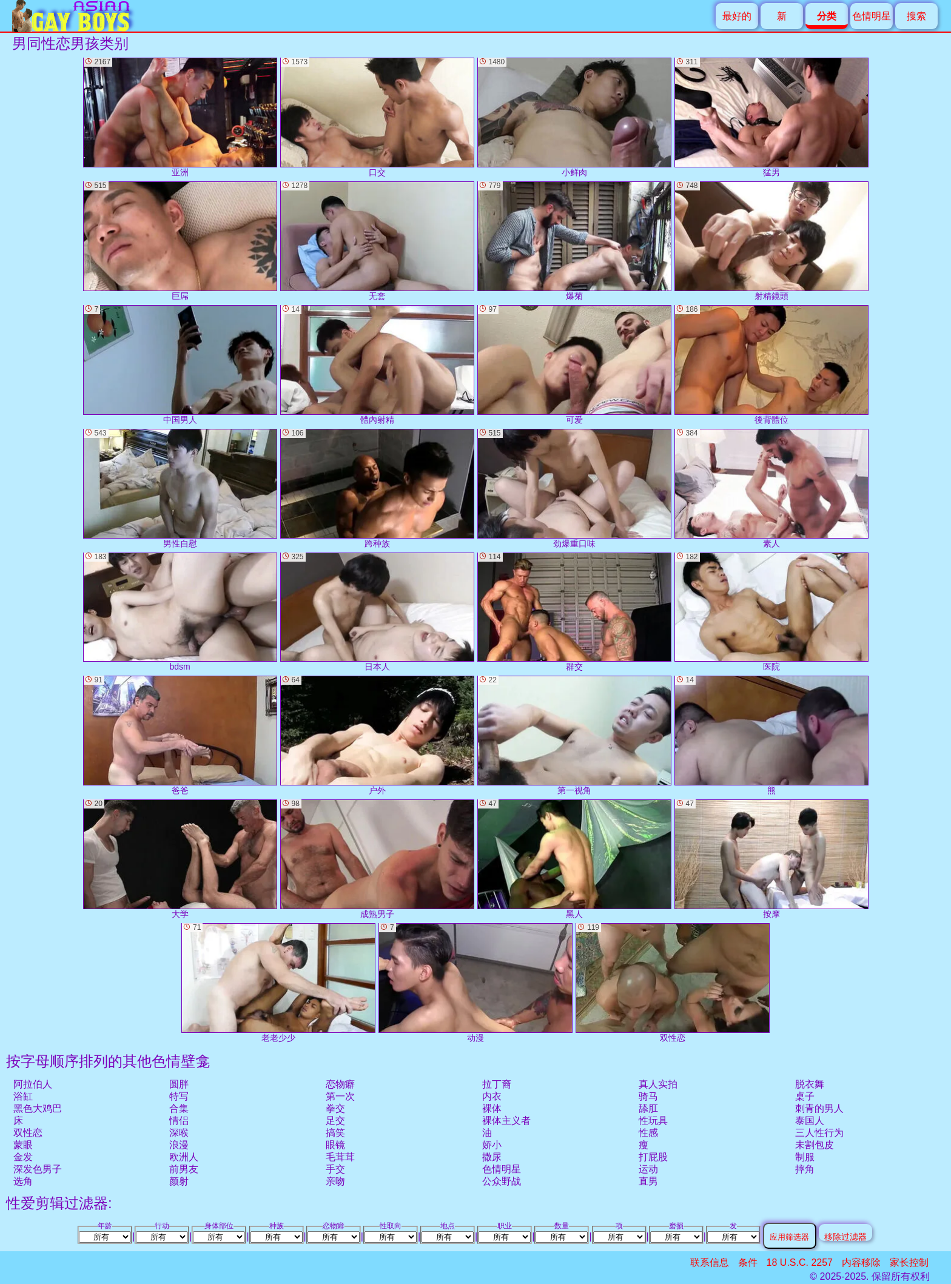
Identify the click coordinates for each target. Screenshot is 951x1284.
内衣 (492, 1096)
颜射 (179, 1181)
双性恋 (27, 1133)
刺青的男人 (819, 1108)
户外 (377, 735)
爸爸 (180, 735)
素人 (771, 488)
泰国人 (809, 1120)
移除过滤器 (845, 1236)
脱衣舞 (809, 1084)
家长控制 (909, 1262)
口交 (377, 117)
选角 (23, 1181)
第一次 (340, 1096)
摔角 (805, 1169)
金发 (23, 1157)
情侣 (179, 1120)
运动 (648, 1169)
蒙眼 (23, 1145)
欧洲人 (183, 1157)
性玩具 (653, 1120)
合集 (179, 1108)
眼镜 (335, 1145)
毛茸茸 (340, 1157)
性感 (648, 1133)
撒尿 (492, 1157)
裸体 (492, 1108)
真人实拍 (658, 1084)
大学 (180, 859)
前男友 (183, 1169)
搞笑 (335, 1133)
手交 (335, 1169)
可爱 (574, 365)
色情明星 (871, 16)
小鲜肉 (574, 117)
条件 (748, 1262)
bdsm (180, 612)
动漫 (475, 983)
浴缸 (23, 1096)
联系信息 (709, 1262)
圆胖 (179, 1084)
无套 (377, 241)
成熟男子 (377, 859)
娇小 (492, 1145)
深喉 (179, 1133)
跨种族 (377, 488)
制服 (805, 1157)
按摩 (771, 859)
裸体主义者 (506, 1120)
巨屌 (180, 241)
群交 (574, 612)
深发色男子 (37, 1169)
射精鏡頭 (771, 241)
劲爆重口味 (574, 488)
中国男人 (180, 365)
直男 (648, 1181)
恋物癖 (340, 1084)
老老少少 (278, 983)
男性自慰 (180, 488)
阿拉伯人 (32, 1084)
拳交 (335, 1108)
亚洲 (180, 117)
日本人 (377, 612)
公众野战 (501, 1181)
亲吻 (335, 1181)
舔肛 (648, 1108)
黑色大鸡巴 (37, 1108)
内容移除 (861, 1262)
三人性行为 (819, 1133)
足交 (335, 1120)
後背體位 (771, 365)
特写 (179, 1096)
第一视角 (574, 735)
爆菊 (574, 241)
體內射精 (377, 365)
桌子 (805, 1096)
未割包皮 (814, 1145)
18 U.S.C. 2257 (800, 1262)
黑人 (574, 859)
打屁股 (653, 1157)
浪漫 (179, 1145)
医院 (771, 612)
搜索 (916, 16)
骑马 (648, 1096)
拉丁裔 (496, 1084)
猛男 (771, 117)
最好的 (736, 16)
